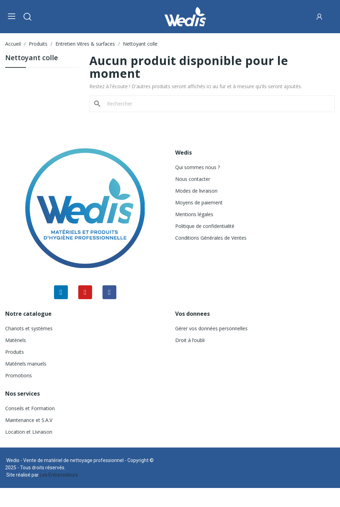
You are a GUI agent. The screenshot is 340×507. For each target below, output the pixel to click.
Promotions (18, 375)
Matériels (15, 340)
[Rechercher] (216, 103)
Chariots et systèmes (29, 328)
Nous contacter (192, 179)
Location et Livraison (28, 431)
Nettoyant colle (31, 58)
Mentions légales (194, 214)
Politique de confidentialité (204, 226)
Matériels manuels (25, 363)
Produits (14, 352)
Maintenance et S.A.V (28, 420)
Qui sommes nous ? (197, 167)
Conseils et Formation (30, 408)
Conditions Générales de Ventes (211, 237)
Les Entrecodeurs (59, 475)
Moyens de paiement (199, 202)
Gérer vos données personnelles (211, 328)
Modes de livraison (196, 190)
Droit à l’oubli (190, 340)
